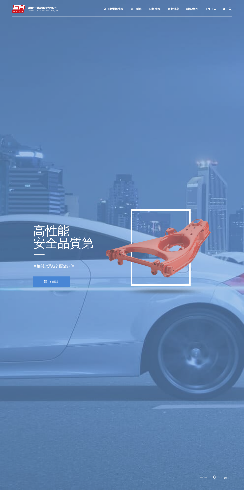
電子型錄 (136, 9)
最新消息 (173, 9)
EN (208, 9)
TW (214, 9)
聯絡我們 (191, 9)
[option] (122, 245)
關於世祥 (154, 9)
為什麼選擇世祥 (113, 9)
